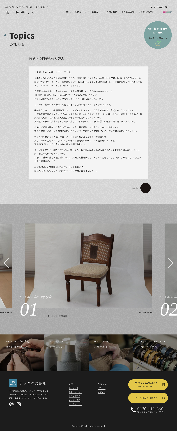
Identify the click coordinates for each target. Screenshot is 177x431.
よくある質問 (127, 11)
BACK (141, 188)
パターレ (102, 388)
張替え (78, 11)
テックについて (145, 11)
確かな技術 (74, 388)
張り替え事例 (111, 11)
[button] (6, 263)
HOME (68, 11)
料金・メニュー (93, 11)
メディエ (101, 392)
